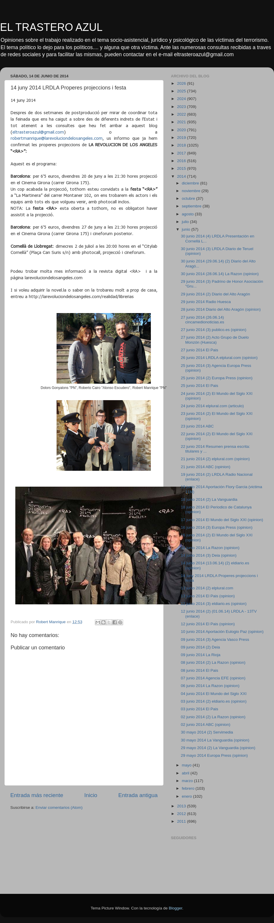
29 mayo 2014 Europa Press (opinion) (214, 755)
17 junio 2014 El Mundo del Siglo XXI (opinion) (222, 520)
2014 (182, 176)
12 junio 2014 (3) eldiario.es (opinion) (214, 603)
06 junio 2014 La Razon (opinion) (210, 685)
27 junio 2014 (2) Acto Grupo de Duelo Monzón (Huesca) (215, 339)
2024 (182, 99)
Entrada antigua (138, 795)
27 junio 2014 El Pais (199, 350)
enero (187, 796)
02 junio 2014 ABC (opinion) (205, 724)
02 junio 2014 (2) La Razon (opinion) (213, 717)
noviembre (192, 191)
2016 (182, 161)
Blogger (175, 908)
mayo (187, 765)
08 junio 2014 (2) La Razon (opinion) (213, 662)
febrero (189, 788)
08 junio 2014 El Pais (199, 670)
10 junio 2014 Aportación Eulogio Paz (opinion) (222, 631)
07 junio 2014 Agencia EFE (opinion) (213, 678)
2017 (182, 153)
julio (186, 221)
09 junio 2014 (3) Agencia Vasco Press (215, 639)
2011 (182, 821)
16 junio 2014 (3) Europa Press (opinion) (216, 527)
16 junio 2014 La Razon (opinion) (210, 548)
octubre (189, 198)
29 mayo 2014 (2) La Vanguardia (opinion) (218, 748)
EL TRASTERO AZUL (51, 27)
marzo (188, 781)
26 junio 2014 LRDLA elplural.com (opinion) (219, 357)
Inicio (90, 795)
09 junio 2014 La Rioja (200, 655)
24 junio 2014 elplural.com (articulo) (212, 406)
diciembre (191, 183)
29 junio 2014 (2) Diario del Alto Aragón (215, 294)
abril (186, 773)
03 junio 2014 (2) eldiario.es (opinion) (214, 701)
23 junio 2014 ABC (197, 426)
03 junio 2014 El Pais (199, 709)
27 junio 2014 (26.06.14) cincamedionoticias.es (202, 319)
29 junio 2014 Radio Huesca (206, 302)
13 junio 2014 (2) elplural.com (207, 588)
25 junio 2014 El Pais (199, 385)
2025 (182, 91)
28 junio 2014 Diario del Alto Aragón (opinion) (221, 309)
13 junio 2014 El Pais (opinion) (208, 596)
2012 (182, 813)
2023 (182, 106)
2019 (182, 137)
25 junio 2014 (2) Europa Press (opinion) (216, 378)
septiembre (192, 206)
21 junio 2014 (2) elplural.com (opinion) (215, 459)
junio (186, 229)
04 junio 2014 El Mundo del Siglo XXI (214, 693)
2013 (182, 806)
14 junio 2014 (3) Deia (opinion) (209, 555)
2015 (182, 168)
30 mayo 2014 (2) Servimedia (207, 732)
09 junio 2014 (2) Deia (200, 647)
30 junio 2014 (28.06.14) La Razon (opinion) (220, 274)
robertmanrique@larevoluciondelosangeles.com (57, 138)
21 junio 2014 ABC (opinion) (205, 467)
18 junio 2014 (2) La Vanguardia (209, 499)
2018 (182, 145)
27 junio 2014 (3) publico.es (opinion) (213, 329)
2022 (182, 114)
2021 (182, 122)
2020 (182, 130)
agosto (188, 214)
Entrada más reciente (36, 795)
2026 (182, 83)
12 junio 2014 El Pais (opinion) (208, 624)
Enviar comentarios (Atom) (59, 807)
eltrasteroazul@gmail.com (38, 131)
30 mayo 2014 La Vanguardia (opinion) (215, 740)
